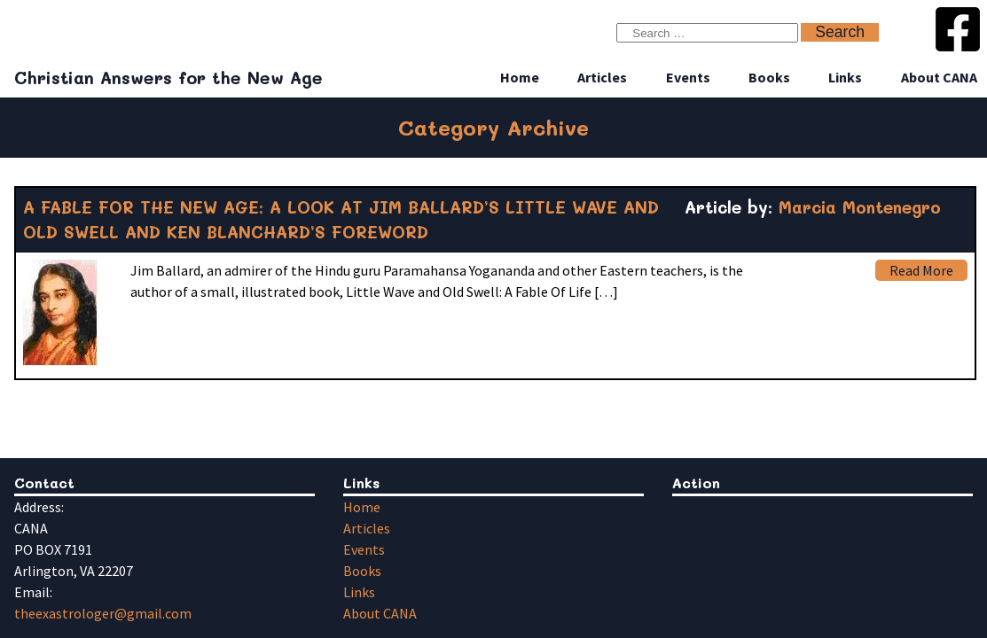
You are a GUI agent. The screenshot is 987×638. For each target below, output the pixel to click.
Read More (921, 270)
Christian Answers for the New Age (168, 77)
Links (845, 77)
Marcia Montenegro (860, 207)
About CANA (939, 77)
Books (769, 77)
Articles (602, 77)
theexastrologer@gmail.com (103, 613)
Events (688, 77)
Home (519, 77)
